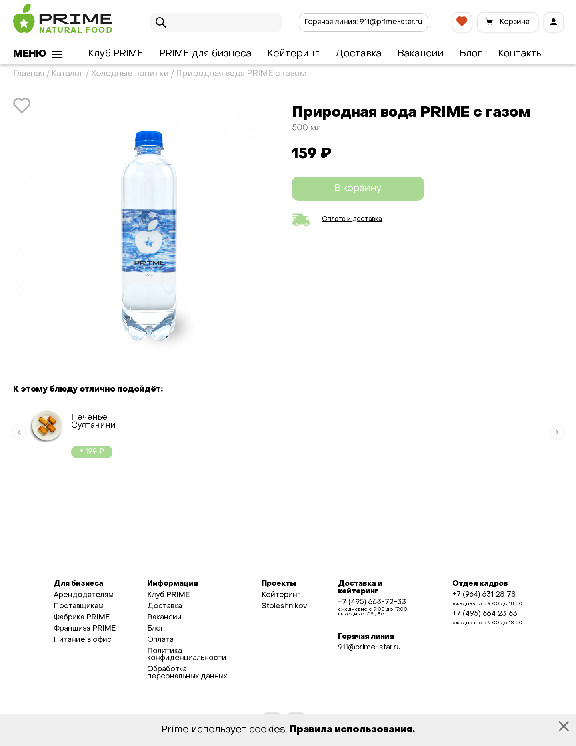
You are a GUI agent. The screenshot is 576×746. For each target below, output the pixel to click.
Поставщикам (79, 606)
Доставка (358, 54)
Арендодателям (84, 595)
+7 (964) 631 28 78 (484, 594)
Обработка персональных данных (187, 673)
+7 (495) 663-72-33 (372, 602)
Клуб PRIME (115, 54)
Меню (29, 54)
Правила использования (351, 730)
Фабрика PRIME (82, 617)
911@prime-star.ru (363, 22)
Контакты (520, 54)
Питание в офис (83, 640)
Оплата (160, 640)
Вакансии (421, 54)
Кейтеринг (293, 54)
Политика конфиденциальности (186, 655)
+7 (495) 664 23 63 (484, 614)
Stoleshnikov (284, 606)
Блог (471, 54)
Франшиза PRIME (85, 628)
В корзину (358, 188)
